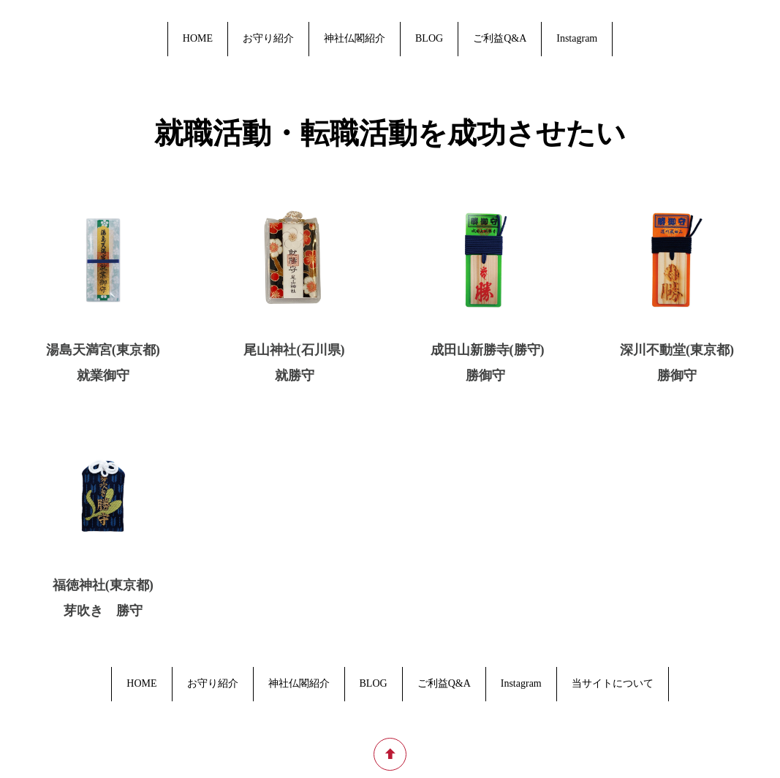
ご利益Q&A (499, 38)
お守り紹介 (268, 38)
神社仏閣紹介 (354, 38)
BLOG (429, 38)
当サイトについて (613, 683)
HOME (198, 38)
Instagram (576, 38)
